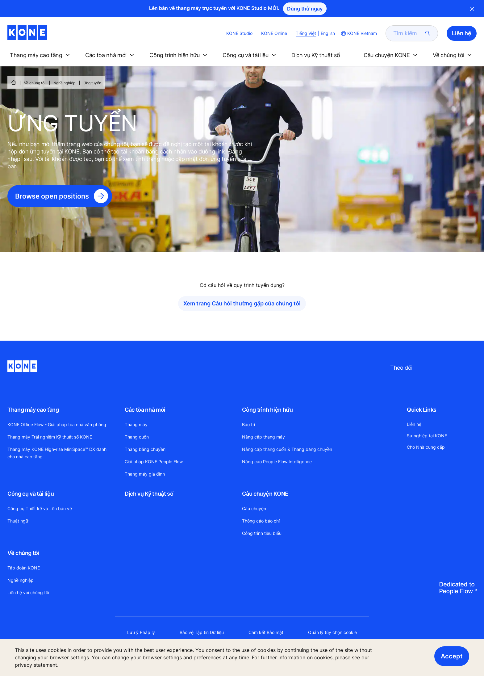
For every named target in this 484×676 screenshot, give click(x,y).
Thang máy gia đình (145, 474)
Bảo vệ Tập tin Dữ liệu (202, 632)
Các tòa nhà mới (145, 409)
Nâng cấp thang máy (263, 436)
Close (472, 8)
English (328, 33)
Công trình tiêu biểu (262, 533)
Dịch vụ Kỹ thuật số (149, 493)
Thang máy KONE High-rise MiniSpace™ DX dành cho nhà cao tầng (56, 453)
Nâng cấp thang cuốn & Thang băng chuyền (287, 449)
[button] (41, 55)
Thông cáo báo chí (261, 520)
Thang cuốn (137, 436)
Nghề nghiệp (64, 83)
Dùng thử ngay (305, 9)
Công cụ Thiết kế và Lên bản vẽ (39, 508)
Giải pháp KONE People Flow (154, 461)
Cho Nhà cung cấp (426, 447)
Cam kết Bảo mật (265, 632)
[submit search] (428, 33)
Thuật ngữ (17, 520)
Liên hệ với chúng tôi (28, 592)
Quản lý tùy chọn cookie (332, 632)
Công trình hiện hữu (267, 409)
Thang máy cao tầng (33, 409)
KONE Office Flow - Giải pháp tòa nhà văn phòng (56, 424)
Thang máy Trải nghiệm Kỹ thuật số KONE (49, 436)
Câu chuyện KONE (265, 493)
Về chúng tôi (34, 83)
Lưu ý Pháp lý (141, 632)
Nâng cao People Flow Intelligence (277, 461)
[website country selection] (358, 33)
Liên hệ (414, 424)
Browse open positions (52, 196)
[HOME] (13, 82)
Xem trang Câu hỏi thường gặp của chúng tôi (242, 303)
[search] (408, 33)
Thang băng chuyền (145, 449)
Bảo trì (248, 424)
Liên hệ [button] (461, 33)
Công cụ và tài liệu (30, 493)
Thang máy (136, 424)
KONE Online (274, 33)
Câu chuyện (254, 508)
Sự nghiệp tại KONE (427, 435)
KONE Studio (239, 33)
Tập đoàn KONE (23, 567)
